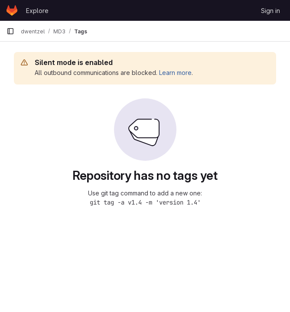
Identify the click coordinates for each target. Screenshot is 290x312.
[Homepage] (12, 10)
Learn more (175, 72)
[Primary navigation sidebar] (10, 31)
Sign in (270, 10)
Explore (37, 10)
